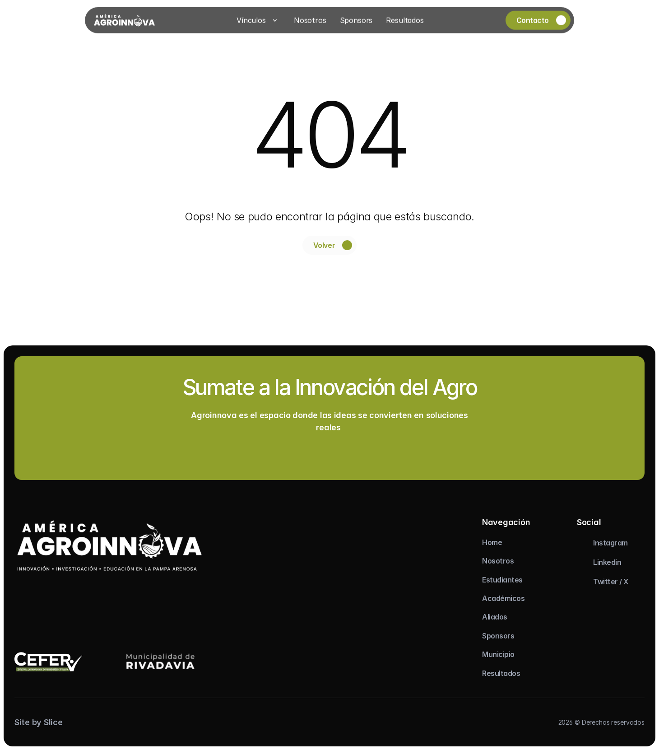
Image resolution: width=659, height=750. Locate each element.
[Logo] (124, 19)
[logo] (109, 545)
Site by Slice (38, 722)
